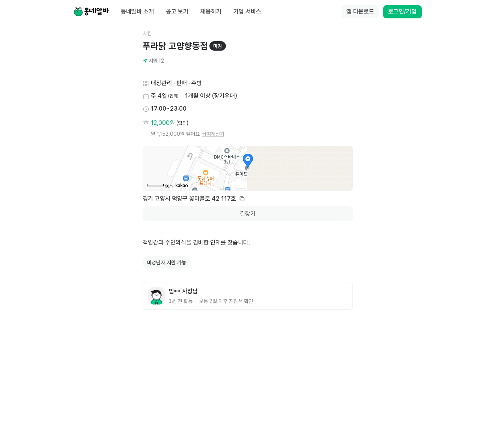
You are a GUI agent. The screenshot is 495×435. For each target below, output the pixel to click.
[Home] (91, 12)
